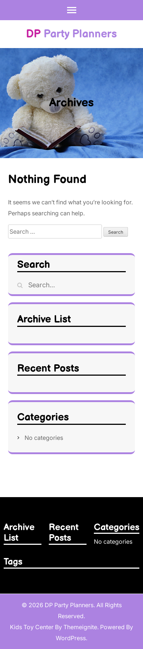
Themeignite (80, 627)
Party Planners (71, 34)
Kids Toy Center (32, 627)
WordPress (71, 638)
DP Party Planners (69, 605)
